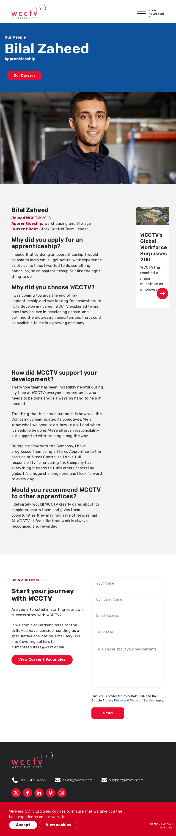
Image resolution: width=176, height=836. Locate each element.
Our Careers (25, 76)
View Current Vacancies (42, 659)
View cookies (58, 825)
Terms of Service (142, 700)
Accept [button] (23, 825)
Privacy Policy (113, 700)
